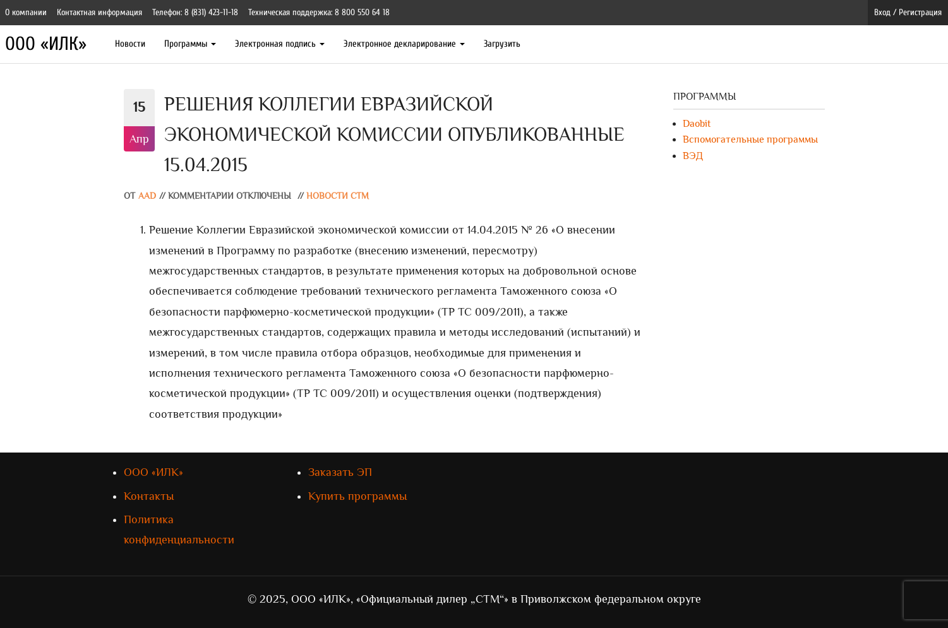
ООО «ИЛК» (46, 44)
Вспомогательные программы (750, 139)
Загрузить (502, 44)
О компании (26, 12)
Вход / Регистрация (908, 12)
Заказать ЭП (340, 472)
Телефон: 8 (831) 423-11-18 (195, 12)
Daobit (697, 123)
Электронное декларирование (404, 44)
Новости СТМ (337, 196)
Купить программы (357, 496)
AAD (147, 196)
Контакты (149, 496)
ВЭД (693, 156)
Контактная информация (99, 12)
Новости (130, 44)
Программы (190, 44)
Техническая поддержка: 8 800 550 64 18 (319, 12)
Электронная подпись (280, 44)
